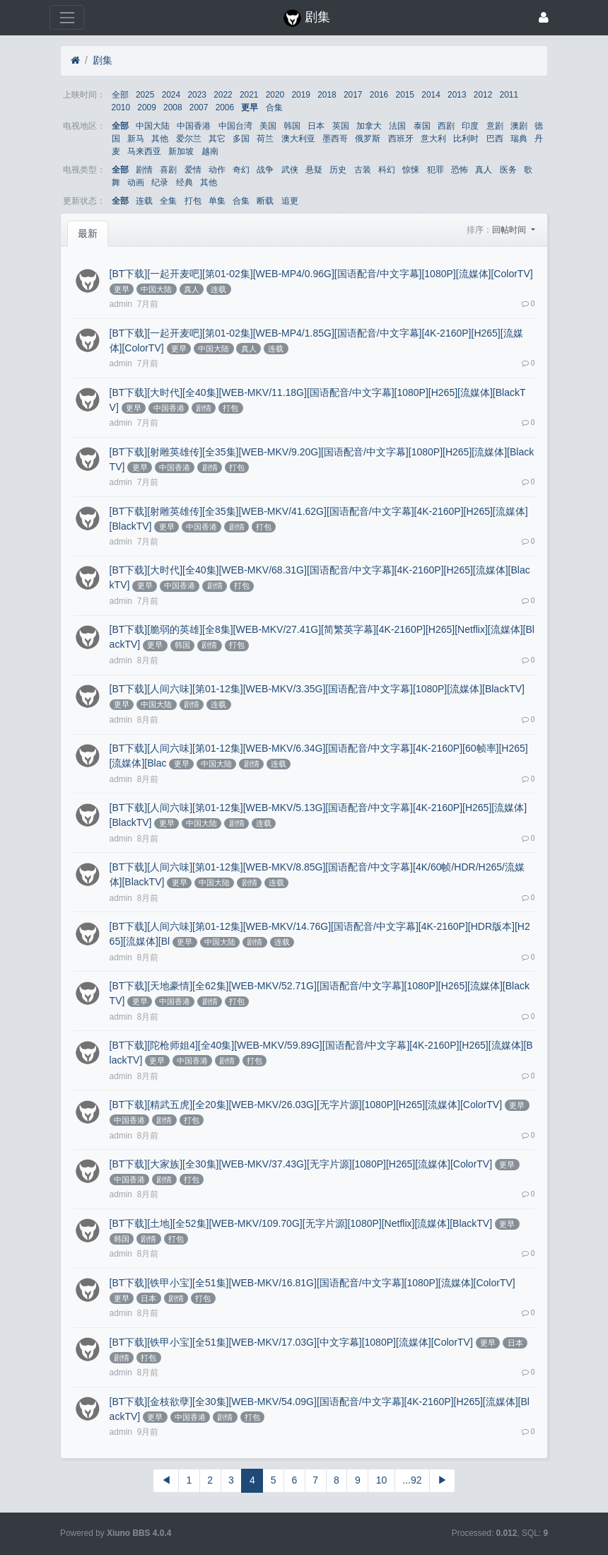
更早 (249, 107)
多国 (241, 139)
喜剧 (168, 170)
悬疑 (313, 170)
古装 (362, 170)
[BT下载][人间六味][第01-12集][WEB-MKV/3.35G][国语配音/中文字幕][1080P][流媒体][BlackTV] (317, 688)
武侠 (289, 170)
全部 (120, 95)
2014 (430, 95)
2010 (121, 107)
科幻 (386, 170)
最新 (88, 233)
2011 (509, 95)
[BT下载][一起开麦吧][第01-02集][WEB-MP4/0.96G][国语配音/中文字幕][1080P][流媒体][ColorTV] (321, 273)
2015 (405, 95)
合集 (274, 107)
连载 (144, 201)
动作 (217, 170)
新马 (135, 139)
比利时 (466, 139)
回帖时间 (510, 230)
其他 (159, 139)
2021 (249, 95)
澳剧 (518, 126)
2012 (483, 95)
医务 (508, 170)
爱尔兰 (188, 139)
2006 (225, 107)
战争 (265, 170)
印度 (470, 126)
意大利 (433, 139)
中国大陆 (153, 126)
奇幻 (241, 170)
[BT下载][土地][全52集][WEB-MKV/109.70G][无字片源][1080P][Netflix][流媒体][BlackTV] (301, 1223)
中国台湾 (235, 126)
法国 (397, 126)
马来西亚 (144, 151)
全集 (168, 201)
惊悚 (410, 170)
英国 (340, 126)
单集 (217, 201)
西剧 (446, 126)
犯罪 (435, 170)
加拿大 (369, 126)
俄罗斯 (367, 139)
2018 (326, 95)
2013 (457, 95)
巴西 (494, 139)
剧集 (102, 60)
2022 (223, 95)
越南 (209, 151)
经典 (184, 182)
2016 (379, 95)
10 (381, 1480)
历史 (337, 170)
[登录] (544, 17)
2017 (353, 95)
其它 (217, 139)
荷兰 (265, 139)
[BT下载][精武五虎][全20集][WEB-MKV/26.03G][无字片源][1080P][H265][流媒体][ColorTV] (306, 1104)
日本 (316, 126)
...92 (411, 1480)
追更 (289, 201)
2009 (146, 107)
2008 (172, 107)
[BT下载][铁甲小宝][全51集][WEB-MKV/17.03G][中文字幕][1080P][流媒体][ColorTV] (291, 1342)
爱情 (193, 170)
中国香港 (194, 126)
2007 (198, 107)
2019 (300, 95)
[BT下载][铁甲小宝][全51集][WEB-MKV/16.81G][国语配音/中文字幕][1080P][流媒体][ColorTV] (312, 1282)
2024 (171, 95)
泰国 (422, 126)
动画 (135, 182)
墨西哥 (335, 139)
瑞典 (518, 139)
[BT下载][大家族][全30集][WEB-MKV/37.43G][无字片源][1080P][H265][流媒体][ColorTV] (301, 1164)
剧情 (144, 170)
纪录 (159, 182)
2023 (196, 95)
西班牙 (401, 139)
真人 (483, 170)
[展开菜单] (66, 17)
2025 (145, 95)
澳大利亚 (298, 139)
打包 (193, 201)
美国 (267, 126)
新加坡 (181, 151)
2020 (275, 95)
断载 (265, 201)
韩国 (291, 126)
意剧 (494, 126)
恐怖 (459, 170)
